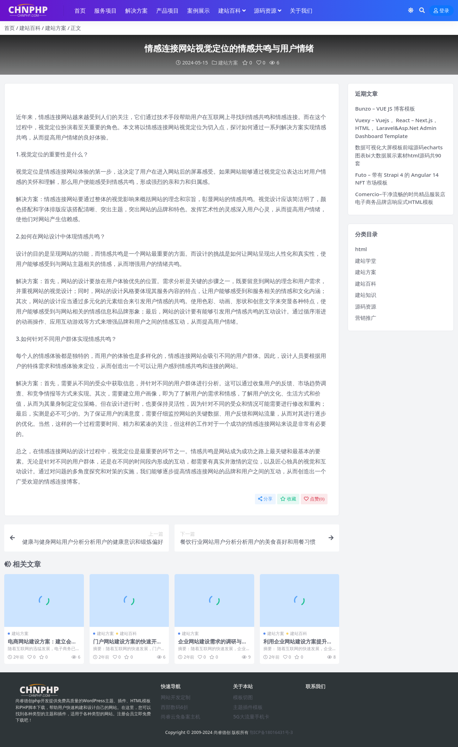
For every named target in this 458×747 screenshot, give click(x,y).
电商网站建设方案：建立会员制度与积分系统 (42, 644)
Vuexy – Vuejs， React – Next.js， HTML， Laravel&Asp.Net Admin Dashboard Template (396, 128)
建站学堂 (365, 260)
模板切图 (243, 697)
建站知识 (365, 294)
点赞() (314, 499)
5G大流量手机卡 (251, 716)
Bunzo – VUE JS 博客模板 (385, 108)
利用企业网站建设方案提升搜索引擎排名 (297, 644)
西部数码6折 (174, 707)
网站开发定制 (175, 697)
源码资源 (365, 306)
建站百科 (30, 27)
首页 (9, 27)
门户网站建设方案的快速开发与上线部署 (127, 644)
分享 (265, 499)
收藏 (288, 499)
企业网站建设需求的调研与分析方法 (212, 644)
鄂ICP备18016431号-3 (271, 732)
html (361, 249)
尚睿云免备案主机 (180, 716)
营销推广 (365, 317)
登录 (441, 10)
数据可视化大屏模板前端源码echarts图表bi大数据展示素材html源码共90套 (398, 155)
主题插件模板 (248, 707)
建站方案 (55, 27)
